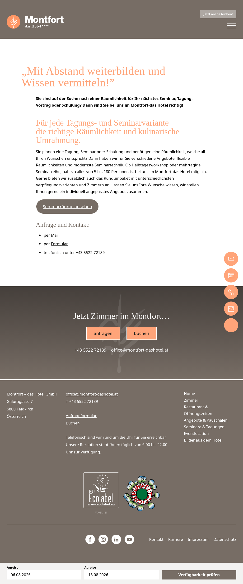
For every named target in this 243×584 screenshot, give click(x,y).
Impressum (198, 539)
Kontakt (156, 539)
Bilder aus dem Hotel (203, 440)
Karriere (175, 539)
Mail (55, 235)
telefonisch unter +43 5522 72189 (74, 252)
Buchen (72, 423)
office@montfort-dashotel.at (139, 350)
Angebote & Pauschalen (206, 420)
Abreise (90, 567)
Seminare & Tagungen (204, 426)
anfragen (103, 333)
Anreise (13, 567)
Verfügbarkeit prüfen (199, 574)
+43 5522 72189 (91, 350)
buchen (141, 333)
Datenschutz (224, 539)
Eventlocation (196, 433)
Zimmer (191, 400)
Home (189, 393)
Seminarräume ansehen (67, 206)
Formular (59, 243)
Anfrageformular (81, 415)
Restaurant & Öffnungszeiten (198, 410)
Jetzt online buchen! (218, 14)
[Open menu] (231, 26)
